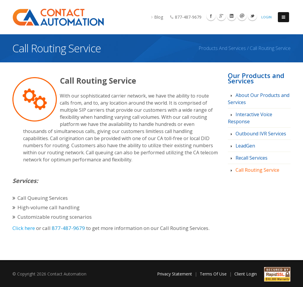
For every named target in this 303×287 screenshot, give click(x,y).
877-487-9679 (183, 17)
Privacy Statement (174, 274)
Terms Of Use (213, 274)
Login (266, 17)
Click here (23, 228)
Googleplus (221, 16)
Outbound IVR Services (260, 133)
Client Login (245, 274)
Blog (154, 17)
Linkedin (231, 16)
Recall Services (250, 158)
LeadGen (244, 145)
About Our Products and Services (258, 99)
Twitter (252, 16)
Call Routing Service (256, 170)
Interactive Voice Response (250, 118)
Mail (242, 16)
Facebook (211, 16)
